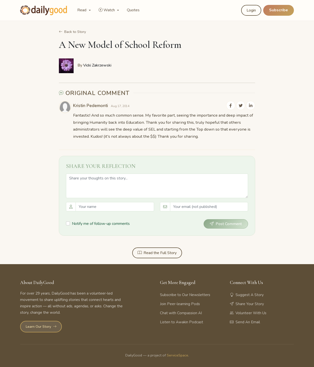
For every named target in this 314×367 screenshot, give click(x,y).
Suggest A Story (247, 294)
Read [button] (82, 10)
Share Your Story (247, 303)
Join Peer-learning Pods (180, 303)
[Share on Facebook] (231, 105)
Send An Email (245, 321)
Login (251, 10)
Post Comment (226, 224)
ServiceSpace (177, 355)
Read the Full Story (157, 253)
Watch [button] (107, 10)
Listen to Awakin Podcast (181, 321)
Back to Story (72, 32)
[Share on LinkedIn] (250, 105)
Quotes (133, 10)
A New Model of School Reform (120, 45)
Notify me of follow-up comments (101, 223)
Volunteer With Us (248, 312)
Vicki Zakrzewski (97, 65)
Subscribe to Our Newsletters (185, 294)
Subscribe (278, 10)
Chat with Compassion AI (181, 312)
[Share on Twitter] (240, 105)
